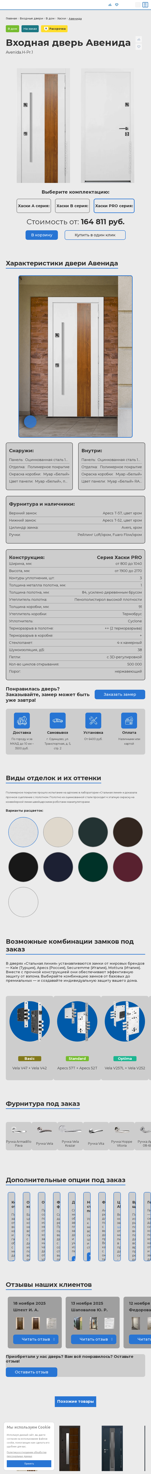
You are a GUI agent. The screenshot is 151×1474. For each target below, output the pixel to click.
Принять (29, 1463)
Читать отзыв (36, 1339)
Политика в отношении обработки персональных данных (26, 1454)
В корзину (41, 235)
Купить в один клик (95, 235)
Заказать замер (120, 694)
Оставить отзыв (31, 1372)
